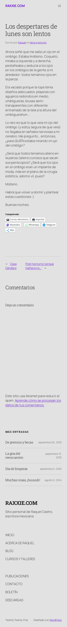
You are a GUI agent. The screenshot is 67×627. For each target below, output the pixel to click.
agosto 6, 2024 (53, 480)
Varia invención (38, 42)
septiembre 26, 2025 (50, 442)
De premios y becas (19, 442)
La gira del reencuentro (14, 456)
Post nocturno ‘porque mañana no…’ (39, 266)
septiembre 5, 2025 (51, 468)
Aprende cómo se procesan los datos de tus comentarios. (33, 402)
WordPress (55, 620)
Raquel (22, 42)
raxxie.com (15, 6)
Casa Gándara (11, 266)
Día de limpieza (16, 469)
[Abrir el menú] (59, 6)
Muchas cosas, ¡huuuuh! (22, 480)
